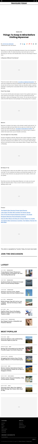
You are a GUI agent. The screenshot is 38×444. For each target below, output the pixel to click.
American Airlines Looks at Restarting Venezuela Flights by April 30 (11, 339)
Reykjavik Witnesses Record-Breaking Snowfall (13, 216)
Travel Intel (3, 432)
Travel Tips (19, 32)
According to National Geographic (26, 81)
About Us (21, 423)
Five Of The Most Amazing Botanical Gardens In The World (16, 214)
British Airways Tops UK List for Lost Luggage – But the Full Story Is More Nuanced (11, 303)
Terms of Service (22, 426)
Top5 (2, 427)
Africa (9, 385)
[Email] (33, 44)
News (8, 336)
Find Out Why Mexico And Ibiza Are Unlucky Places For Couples (18, 218)
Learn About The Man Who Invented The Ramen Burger (15, 212)
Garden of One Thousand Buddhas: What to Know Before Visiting (12, 378)
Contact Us (21, 424)
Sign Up (33, 439)
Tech (8, 309)
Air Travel (11, 356)
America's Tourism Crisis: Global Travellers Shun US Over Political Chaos (12, 292)
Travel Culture (4, 429)
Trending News (10, 270)
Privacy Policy (22, 427)
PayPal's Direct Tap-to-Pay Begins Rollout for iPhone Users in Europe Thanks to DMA (11, 313)
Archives (3, 423)
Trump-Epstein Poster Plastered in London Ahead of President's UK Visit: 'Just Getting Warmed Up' (12, 273)
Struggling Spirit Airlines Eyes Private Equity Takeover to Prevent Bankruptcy (12, 359)
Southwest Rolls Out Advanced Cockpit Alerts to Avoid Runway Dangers (12, 282)
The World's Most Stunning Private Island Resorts (14, 210)
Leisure (2, 426)
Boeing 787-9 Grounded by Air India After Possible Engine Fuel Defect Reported (12, 349)
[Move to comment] (36, 44)
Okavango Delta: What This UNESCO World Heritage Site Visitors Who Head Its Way (12, 389)
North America (11, 376)
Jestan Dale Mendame (8, 44)
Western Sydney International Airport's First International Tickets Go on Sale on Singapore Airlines (12, 369)
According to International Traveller (24, 128)
